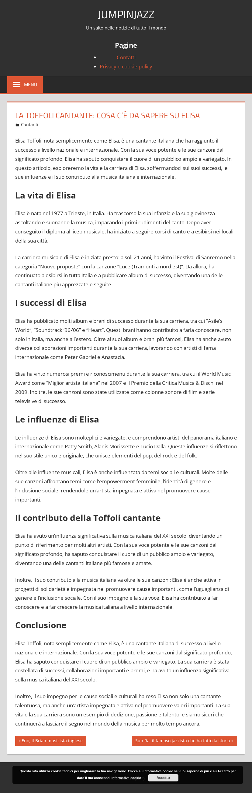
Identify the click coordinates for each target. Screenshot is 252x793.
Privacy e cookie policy (126, 66)
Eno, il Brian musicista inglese (52, 741)
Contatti (126, 57)
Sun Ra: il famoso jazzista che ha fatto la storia (182, 741)
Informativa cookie (126, 778)
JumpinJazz (126, 14)
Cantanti (29, 124)
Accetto (163, 778)
